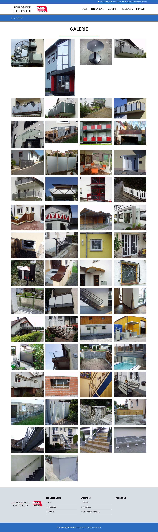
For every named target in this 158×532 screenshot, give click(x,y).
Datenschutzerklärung (91, 512)
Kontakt (140, 9)
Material (112, 9)
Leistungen (97, 9)
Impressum (87, 507)
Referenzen (127, 9)
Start (85, 9)
